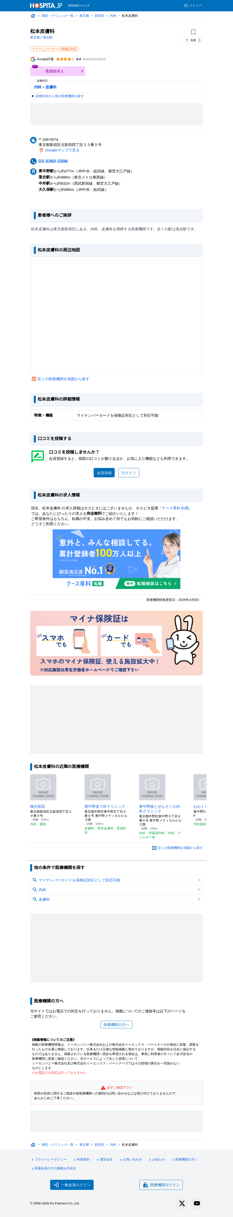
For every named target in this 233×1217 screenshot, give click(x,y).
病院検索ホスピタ (79, 5)
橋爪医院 (37, 806)
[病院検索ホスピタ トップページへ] (46, 5)
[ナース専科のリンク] (116, 559)
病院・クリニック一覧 (58, 16)
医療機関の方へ (116, 1024)
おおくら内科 (204, 806)
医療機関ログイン (161, 1185)
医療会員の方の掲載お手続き (53, 1168)
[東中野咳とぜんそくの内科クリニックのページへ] (152, 787)
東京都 (84, 16)
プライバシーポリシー (48, 1160)
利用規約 (81, 1160)
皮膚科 (51, 87)
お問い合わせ (130, 1160)
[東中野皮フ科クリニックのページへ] (98, 787)
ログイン (128, 473)
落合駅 (48, 37)
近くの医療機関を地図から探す (63, 379)
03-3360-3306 (53, 161)
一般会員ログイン (72, 1185)
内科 (113, 16)
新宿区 (99, 16)
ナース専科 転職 (175, 508)
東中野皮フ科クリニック (105, 806)
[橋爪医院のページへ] (43, 787)
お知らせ (156, 1160)
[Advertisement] (120, 114)
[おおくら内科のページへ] (206, 787)
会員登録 (104, 473)
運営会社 (104, 1160)
